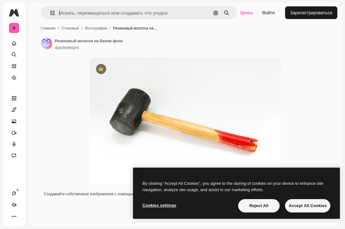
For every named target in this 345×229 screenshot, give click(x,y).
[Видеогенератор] (17, 133)
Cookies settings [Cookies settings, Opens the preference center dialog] (159, 205)
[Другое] (14, 216)
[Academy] (14, 205)
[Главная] (14, 43)
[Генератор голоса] (17, 144)
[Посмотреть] (14, 78)
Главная (48, 28)
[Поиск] (14, 55)
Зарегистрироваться (311, 12)
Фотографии (96, 28)
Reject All (258, 205)
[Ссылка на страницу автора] (46, 43)
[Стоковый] (14, 66)
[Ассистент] (17, 155)
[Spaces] (17, 110)
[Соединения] (14, 193)
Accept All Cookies (308, 205)
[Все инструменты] (14, 98)
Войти (268, 12)
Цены (246, 12)
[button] (50, 12)
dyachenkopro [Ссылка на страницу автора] (67, 47)
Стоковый (70, 28)
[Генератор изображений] (17, 121)
